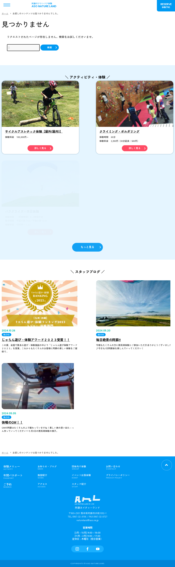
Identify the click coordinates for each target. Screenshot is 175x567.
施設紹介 (52, 476)
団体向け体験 (86, 467)
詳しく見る (40, 148)
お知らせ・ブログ (52, 467)
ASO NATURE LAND (46, 5)
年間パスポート (17, 476)
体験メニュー (17, 467)
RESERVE (166, 5)
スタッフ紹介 (86, 485)
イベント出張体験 (86, 476)
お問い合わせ (120, 467)
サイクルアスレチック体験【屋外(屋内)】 (34, 131)
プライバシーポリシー (120, 476)
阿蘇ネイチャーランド (87, 503)
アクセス (52, 485)
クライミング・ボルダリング (119, 131)
